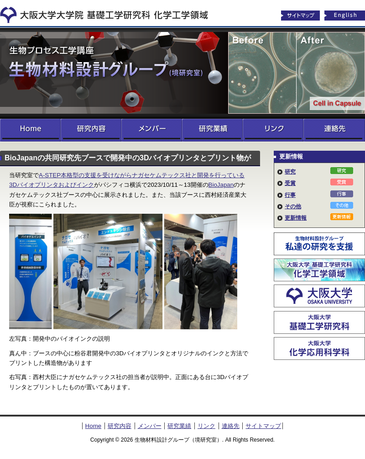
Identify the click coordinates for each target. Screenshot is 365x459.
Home (30, 130)
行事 (290, 195)
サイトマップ (300, 15)
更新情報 (296, 218)
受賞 (290, 183)
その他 (293, 206)
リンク (273, 130)
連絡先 (334, 130)
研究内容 (91, 130)
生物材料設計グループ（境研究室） (182, 73)
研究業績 (212, 130)
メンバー (151, 130)
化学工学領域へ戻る (109, 13)
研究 (290, 172)
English (345, 15)
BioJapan (221, 184)
